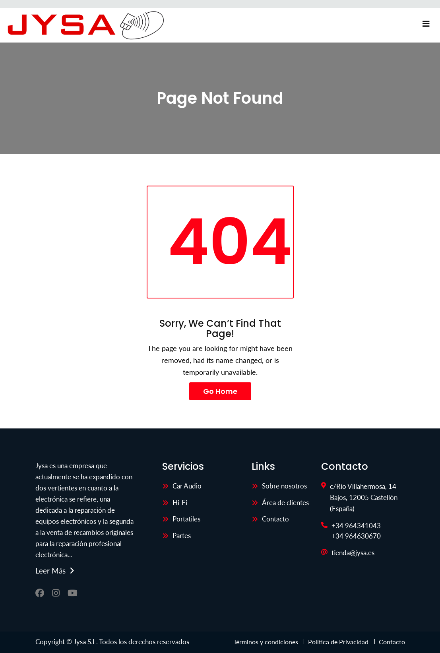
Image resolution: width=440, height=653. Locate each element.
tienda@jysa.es (352, 552)
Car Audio (187, 486)
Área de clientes (285, 502)
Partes (182, 535)
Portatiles (186, 519)
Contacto (275, 519)
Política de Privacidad (338, 641)
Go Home (220, 391)
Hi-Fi (180, 502)
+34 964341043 (356, 525)
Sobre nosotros (284, 486)
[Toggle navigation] (426, 24)
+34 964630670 (356, 536)
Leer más (50, 571)
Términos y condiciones (266, 641)
